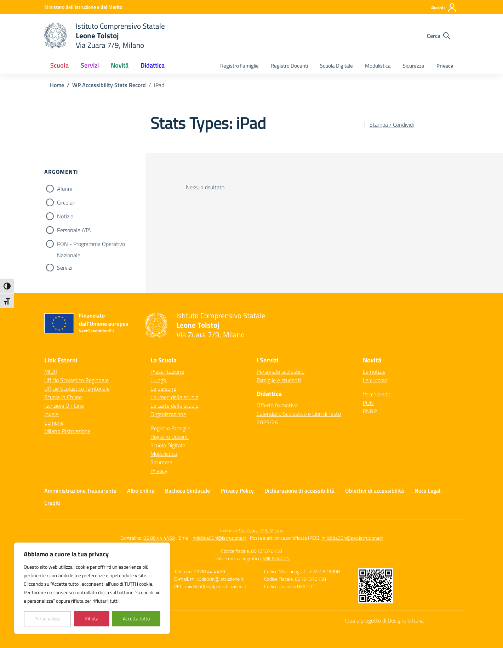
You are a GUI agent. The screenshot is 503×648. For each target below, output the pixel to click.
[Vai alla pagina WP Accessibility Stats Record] (109, 85)
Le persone (163, 388)
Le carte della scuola (174, 405)
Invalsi (51, 414)
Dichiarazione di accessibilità (299, 490)
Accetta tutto (136, 618)
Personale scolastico (280, 371)
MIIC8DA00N (276, 558)
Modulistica (378, 66)
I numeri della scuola (174, 397)
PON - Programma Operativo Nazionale (91, 245)
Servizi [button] (90, 65)
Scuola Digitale (336, 66)
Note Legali (428, 490)
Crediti (52, 502)
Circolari (66, 202)
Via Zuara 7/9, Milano (261, 530)
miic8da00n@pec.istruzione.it (352, 537)
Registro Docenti (289, 66)
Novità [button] (119, 65)
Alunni (64, 188)
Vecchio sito (376, 394)
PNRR (370, 411)
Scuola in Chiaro (63, 397)
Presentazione (167, 371)
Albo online (140, 490)
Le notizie (374, 371)
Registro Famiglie (239, 66)
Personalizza (47, 618)
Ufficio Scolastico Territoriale (77, 388)
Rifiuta (91, 618)
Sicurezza (413, 66)
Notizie (65, 216)
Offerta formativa (277, 405)
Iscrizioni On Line (64, 405)
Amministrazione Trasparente (80, 490)
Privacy (444, 66)
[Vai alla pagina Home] (57, 85)
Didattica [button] (153, 65)
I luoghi (158, 380)
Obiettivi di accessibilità (374, 490)
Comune (54, 422)
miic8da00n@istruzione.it (219, 537)
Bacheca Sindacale (187, 490)
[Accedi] (444, 7)
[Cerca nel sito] (438, 35)
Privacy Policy (237, 490)
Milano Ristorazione (67, 431)
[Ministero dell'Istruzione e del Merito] (83, 7)
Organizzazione (168, 414)
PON (368, 402)
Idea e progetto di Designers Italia (384, 620)
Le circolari (375, 380)
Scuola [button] (59, 65)
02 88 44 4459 (159, 537)
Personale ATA (74, 230)
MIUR (50, 371)
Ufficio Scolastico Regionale (76, 380)
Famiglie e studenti (279, 380)
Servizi (64, 267)
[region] (92, 588)
